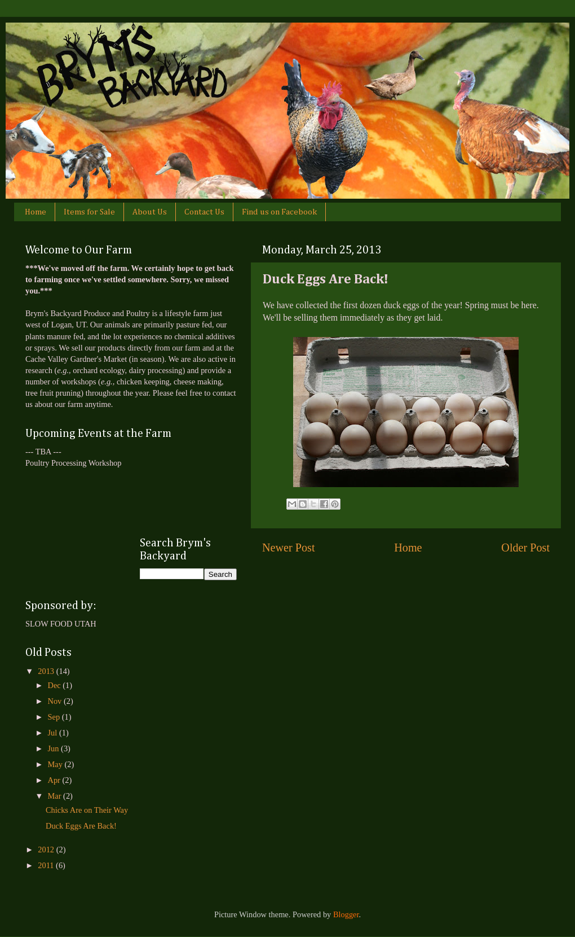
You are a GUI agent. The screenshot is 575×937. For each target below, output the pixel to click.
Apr (55, 780)
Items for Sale (89, 212)
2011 (47, 865)
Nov (56, 701)
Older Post (525, 547)
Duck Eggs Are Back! (81, 825)
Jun (54, 748)
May (56, 764)
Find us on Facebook (279, 212)
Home (35, 212)
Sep (55, 716)
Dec (55, 685)
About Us (149, 212)
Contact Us (204, 212)
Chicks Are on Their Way (87, 810)
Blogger (346, 914)
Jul (53, 732)
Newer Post (288, 547)
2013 (47, 671)
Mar (56, 795)
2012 (47, 849)
